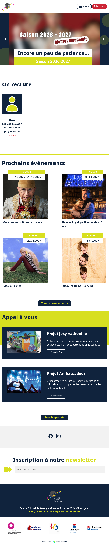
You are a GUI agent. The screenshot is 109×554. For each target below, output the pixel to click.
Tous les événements (54, 303)
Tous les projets (54, 427)
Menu (84, 6)
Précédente (5, 39)
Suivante (103, 39)
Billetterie (99, 6)
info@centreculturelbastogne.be (46, 521)
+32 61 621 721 (72, 521)
